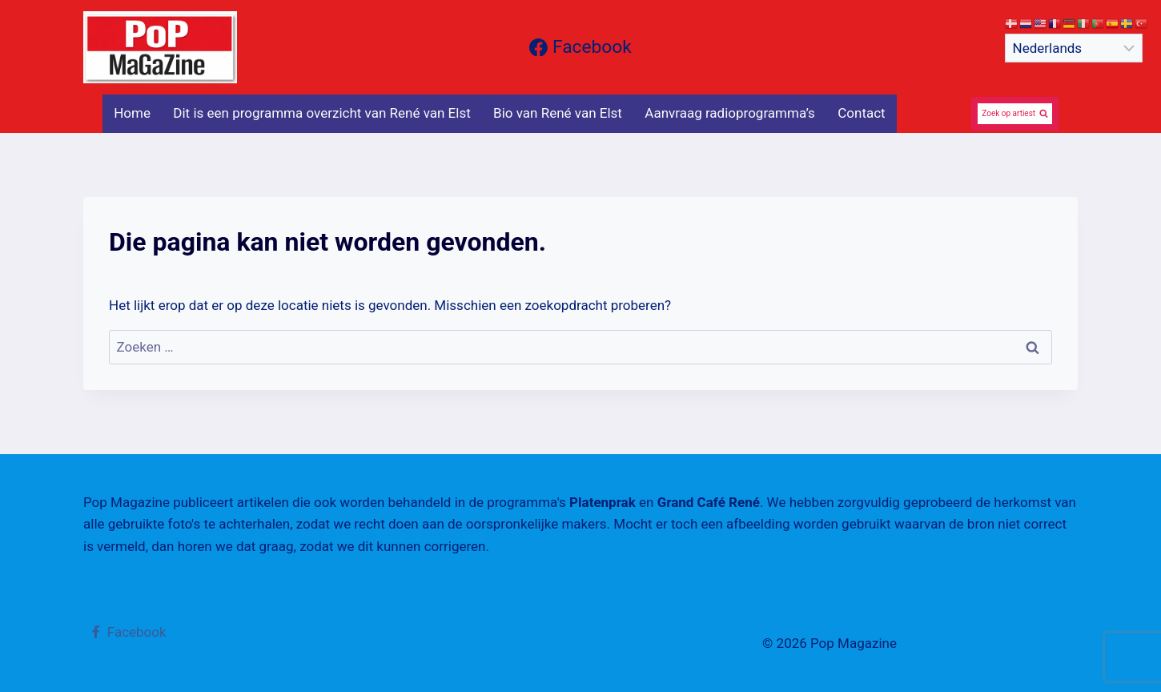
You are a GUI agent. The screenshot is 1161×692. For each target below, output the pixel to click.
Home (132, 113)
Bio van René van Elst (557, 113)
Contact (861, 113)
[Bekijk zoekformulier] (1015, 114)
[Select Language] (1074, 48)
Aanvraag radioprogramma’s (730, 113)
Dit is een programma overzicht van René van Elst (321, 113)
